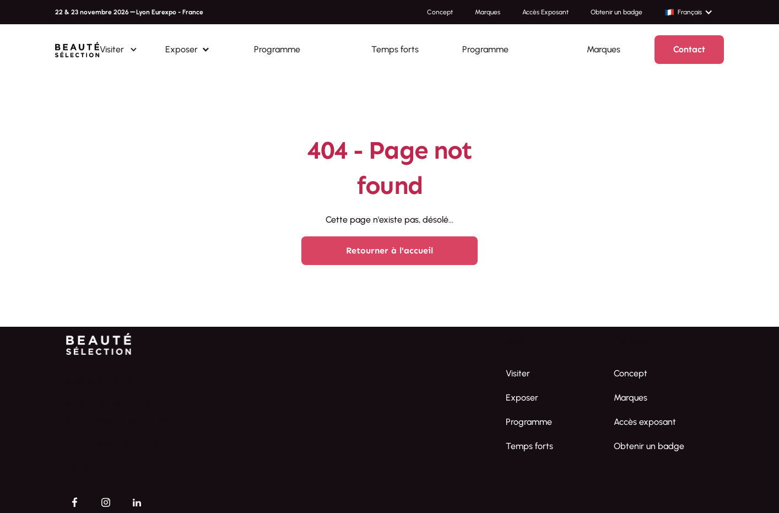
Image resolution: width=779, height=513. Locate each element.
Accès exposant (645, 422)
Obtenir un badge (616, 12)
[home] (77, 49)
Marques (487, 12)
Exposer (522, 397)
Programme (277, 49)
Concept (440, 12)
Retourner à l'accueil (389, 250)
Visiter (518, 373)
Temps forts (395, 49)
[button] (694, 12)
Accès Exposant (545, 12)
